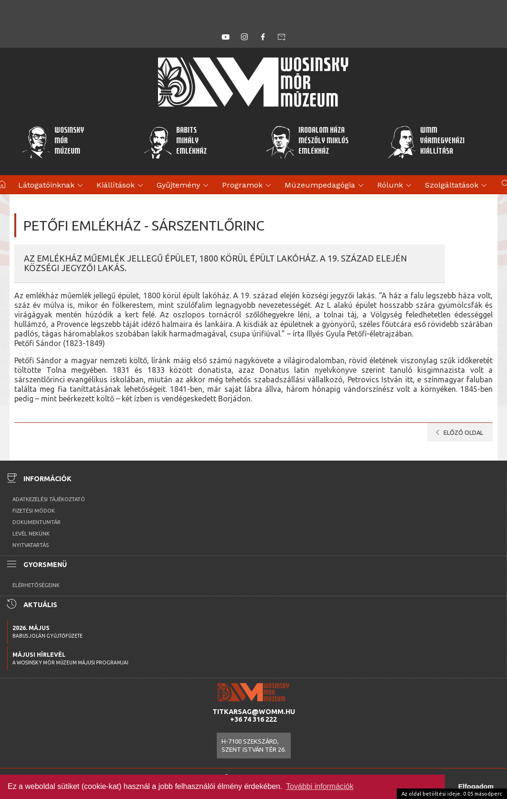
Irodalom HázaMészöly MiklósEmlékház (307, 141)
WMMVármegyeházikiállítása (426, 141)
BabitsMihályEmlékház (175, 141)
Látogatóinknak (52, 185)
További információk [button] (319, 786)
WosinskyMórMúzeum (52, 141)
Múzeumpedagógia (326, 185)
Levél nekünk (31, 533)
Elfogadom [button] (476, 786)
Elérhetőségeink (36, 585)
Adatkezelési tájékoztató (48, 499)
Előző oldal (457, 432)
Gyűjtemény (184, 185)
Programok (248, 185)
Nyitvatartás (30, 545)
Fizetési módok (33, 511)
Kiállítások (121, 185)
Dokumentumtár (36, 522)
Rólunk (395, 185)
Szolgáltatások (457, 185)
